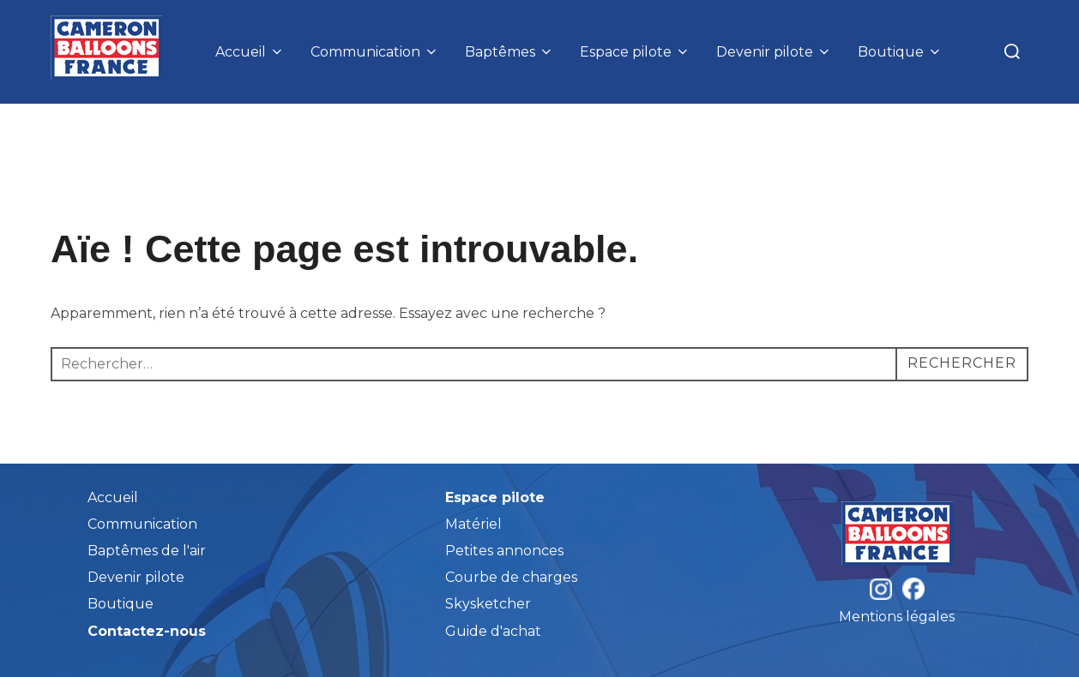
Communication (374, 52)
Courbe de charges (511, 577)
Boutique (900, 52)
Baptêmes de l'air (146, 550)
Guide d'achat (493, 631)
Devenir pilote (774, 52)
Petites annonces (504, 550)
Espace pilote (635, 52)
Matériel (473, 524)
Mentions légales (897, 616)
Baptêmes (509, 52)
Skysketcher (488, 604)
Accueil (250, 52)
